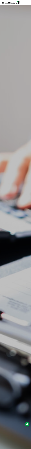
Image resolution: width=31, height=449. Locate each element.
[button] (27, 424)
